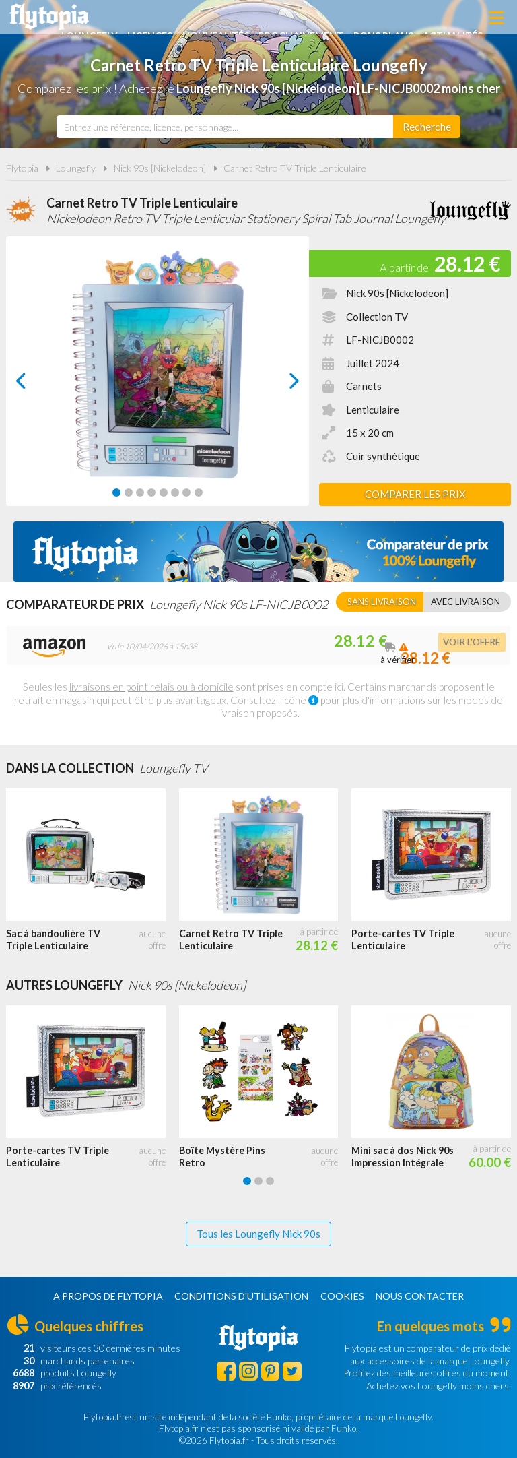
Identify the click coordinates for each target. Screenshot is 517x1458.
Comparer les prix (415, 494)
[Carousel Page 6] (175, 492)
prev (36, 384)
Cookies (342, 1296)
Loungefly (135, 18)
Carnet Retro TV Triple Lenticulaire (294, 168)
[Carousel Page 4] (151, 492)
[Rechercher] (426, 126)
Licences (198, 18)
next (279, 384)
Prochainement (356, 18)
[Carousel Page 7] (186, 492)
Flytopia (49, 16)
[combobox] (225, 126)
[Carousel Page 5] (164, 492)
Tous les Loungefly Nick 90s (258, 1234)
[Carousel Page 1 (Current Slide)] (116, 492)
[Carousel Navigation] (157, 380)
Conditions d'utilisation (241, 1296)
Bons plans (440, 18)
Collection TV (377, 317)
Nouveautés (267, 18)
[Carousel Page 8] (199, 492)
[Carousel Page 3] (140, 492)
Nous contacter (420, 1296)
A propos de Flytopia (108, 1296)
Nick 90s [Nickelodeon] (160, 168)
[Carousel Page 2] (129, 492)
